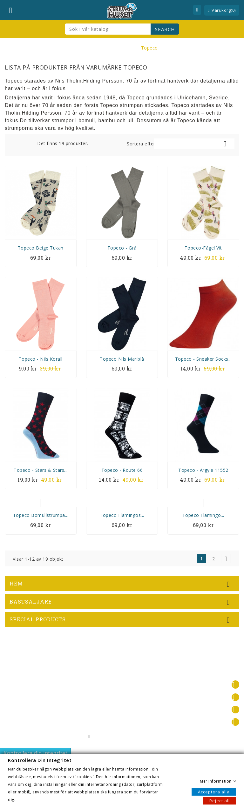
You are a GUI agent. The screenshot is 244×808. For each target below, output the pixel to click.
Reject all (219, 800)
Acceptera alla (214, 791)
